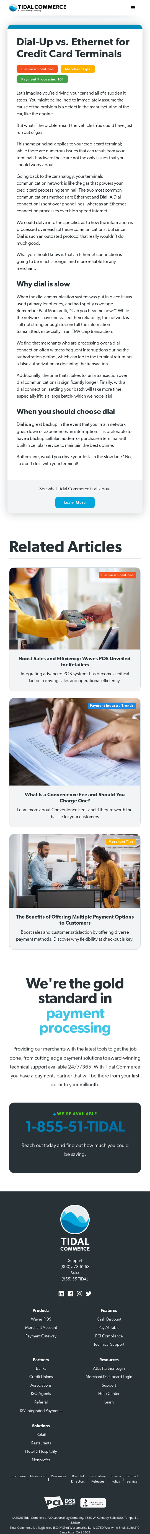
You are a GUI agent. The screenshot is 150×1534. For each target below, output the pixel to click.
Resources (58, 1476)
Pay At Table (109, 1328)
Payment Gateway (40, 1336)
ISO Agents (41, 1394)
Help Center (109, 1394)
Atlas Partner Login (109, 1369)
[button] (133, 7)
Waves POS (41, 1320)
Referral (41, 1402)
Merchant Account (41, 1328)
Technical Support (109, 1345)
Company (19, 1476)
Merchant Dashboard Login (109, 1377)
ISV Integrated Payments (41, 1411)
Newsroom (38, 1476)
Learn (109, 1402)
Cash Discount (109, 1320)
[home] (37, 8)
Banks (41, 1369)
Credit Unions (41, 1377)
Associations (40, 1386)
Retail (41, 1435)
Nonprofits (41, 1460)
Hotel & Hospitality (41, 1452)
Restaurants (41, 1443)
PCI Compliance (109, 1336)
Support (109, 1386)
